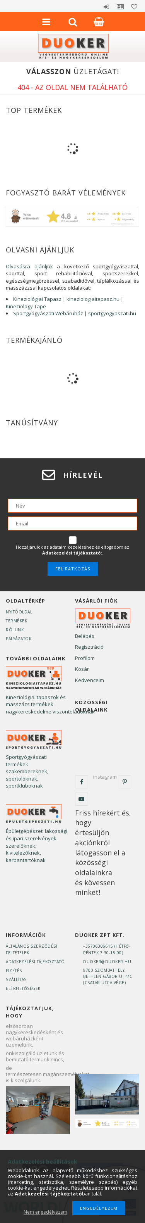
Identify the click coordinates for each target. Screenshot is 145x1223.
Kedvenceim (89, 680)
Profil (120, 6)
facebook (81, 781)
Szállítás (16, 979)
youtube (81, 799)
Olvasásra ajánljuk (29, 266)
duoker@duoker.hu (107, 961)
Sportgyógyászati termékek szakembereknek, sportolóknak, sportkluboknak (27, 771)
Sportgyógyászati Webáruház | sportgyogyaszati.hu (74, 313)
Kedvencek (134, 6)
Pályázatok (18, 638)
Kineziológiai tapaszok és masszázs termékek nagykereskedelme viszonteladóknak (50, 704)
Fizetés (14, 970)
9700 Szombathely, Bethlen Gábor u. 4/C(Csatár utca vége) (107, 976)
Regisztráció (89, 646)
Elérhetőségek (23, 988)
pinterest (124, 781)
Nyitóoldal (19, 612)
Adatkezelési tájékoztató (35, 961)
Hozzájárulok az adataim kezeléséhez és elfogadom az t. (72, 550)
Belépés (106, 6)
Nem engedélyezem (45, 1212)
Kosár (82, 668)
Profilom (85, 658)
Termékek (16, 621)
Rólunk (15, 629)
